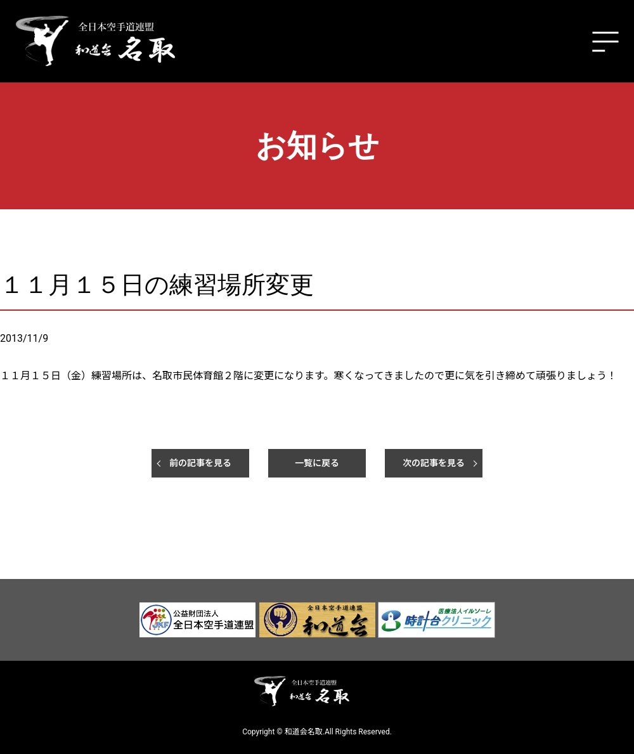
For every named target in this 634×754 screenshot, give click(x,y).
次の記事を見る (434, 463)
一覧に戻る (317, 463)
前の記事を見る (200, 463)
